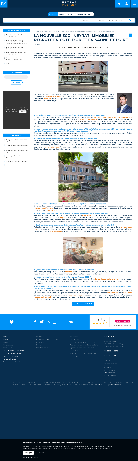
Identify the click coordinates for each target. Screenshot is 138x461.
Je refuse (41, 452)
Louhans (116, 382)
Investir (70, 14)
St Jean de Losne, (35, 385)
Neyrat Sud (108, 360)
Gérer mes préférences (30, 457)
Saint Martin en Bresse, (103, 382)
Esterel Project (109, 373)
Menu (134, 4)
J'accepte (28, 453)
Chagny (82, 382)
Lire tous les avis (123, 321)
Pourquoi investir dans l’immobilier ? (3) (17, 140)
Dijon (41, 382)
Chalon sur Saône (31, 382)
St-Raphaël (23, 385)
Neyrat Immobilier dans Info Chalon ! (15, 48)
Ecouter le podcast (83, 304)
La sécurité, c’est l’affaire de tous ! (17, 161)
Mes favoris (16, 322)
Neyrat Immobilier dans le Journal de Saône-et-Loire (17, 35)
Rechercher (16, 73)
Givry (69, 382)
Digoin (122, 382)
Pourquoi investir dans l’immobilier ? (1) (17, 151)
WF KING (107, 368)
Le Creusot (90, 382)
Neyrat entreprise (110, 363)
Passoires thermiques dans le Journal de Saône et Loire (15, 58)
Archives (8, 63)
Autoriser (23, 111)
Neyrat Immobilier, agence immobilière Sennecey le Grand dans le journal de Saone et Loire (16, 41)
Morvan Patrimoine (111, 375)
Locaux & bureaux (85, 14)
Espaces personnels (126, 4)
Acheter (52, 14)
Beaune (47, 382)
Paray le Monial (56, 382)
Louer (61, 14)
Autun (65, 382)
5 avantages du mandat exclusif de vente (17, 156)
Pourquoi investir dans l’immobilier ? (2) (17, 146)
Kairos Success (109, 370)
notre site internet (79, 122)
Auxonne (75, 382)
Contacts (74, 322)
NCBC (106, 365)
